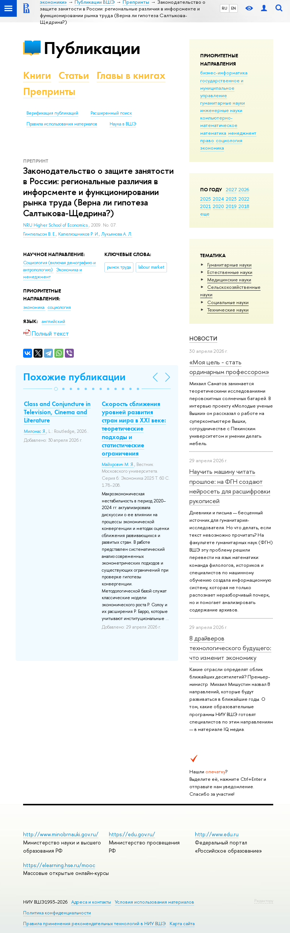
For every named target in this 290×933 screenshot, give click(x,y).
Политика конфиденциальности (57, 913)
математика (213, 133)
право (207, 140)
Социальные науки (228, 302)
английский (53, 322)
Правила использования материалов (61, 124)
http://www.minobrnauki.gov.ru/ (60, 834)
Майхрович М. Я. (118, 464)
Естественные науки (229, 272)
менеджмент (242, 133)
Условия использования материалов (154, 902)
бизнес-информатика (224, 72)
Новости (203, 338)
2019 (231, 206)
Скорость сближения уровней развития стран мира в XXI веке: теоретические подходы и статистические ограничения (134, 428)
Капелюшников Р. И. (78, 234)
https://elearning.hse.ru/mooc (59, 865)
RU (224, 8)
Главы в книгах (131, 75)
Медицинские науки (229, 279)
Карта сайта (182, 923)
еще (204, 213)
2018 (244, 206)
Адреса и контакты (91, 902)
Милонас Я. (35, 431)
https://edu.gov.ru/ (132, 834)
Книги (37, 75)
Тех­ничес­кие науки (228, 309)
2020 (218, 206)
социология (229, 140)
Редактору (263, 900)
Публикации (92, 47)
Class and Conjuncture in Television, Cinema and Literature (57, 412)
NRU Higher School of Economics (56, 225)
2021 (205, 206)
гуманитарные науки (222, 102)
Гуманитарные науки (229, 264)
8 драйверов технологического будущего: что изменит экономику (230, 648)
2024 (218, 198)
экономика (212, 147)
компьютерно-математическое (218, 121)
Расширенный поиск (111, 113)
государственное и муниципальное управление (221, 88)
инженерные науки (221, 110)
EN (233, 8)
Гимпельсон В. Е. (39, 234)
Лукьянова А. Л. (116, 234)
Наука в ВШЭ (123, 124)
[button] (56, 389)
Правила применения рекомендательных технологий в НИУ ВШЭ (94, 923)
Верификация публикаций (52, 113)
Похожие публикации (74, 376)
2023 (231, 198)
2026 (244, 189)
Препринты (49, 91)
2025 (205, 198)
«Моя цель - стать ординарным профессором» (229, 367)
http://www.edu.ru (217, 834)
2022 (244, 198)
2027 (231, 189)
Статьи (74, 75)
